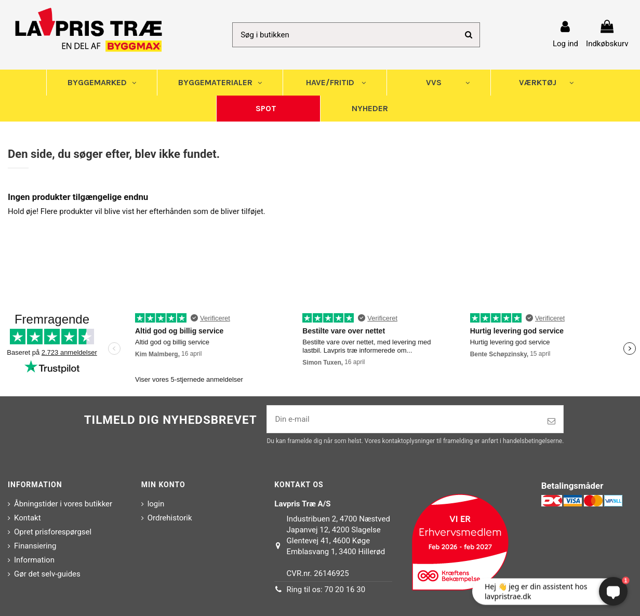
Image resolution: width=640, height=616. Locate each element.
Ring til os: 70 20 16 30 (326, 589)
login (156, 503)
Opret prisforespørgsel (52, 532)
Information (34, 560)
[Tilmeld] (551, 421)
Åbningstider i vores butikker (63, 503)
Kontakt (27, 518)
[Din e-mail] (403, 419)
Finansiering (35, 546)
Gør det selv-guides (47, 574)
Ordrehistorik (170, 518)
